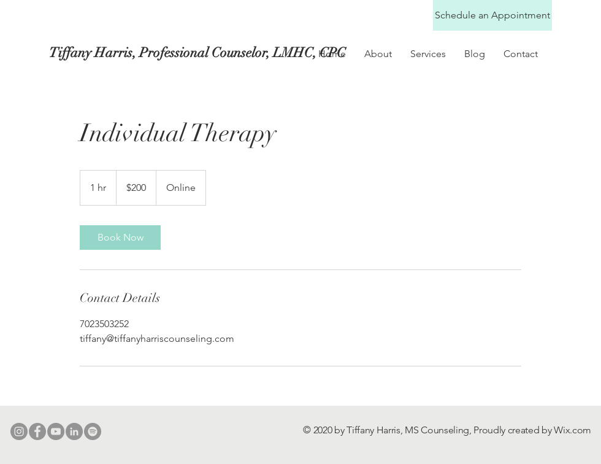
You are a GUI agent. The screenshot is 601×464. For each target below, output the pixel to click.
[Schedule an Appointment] (492, 15)
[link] (120, 237)
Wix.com (572, 430)
